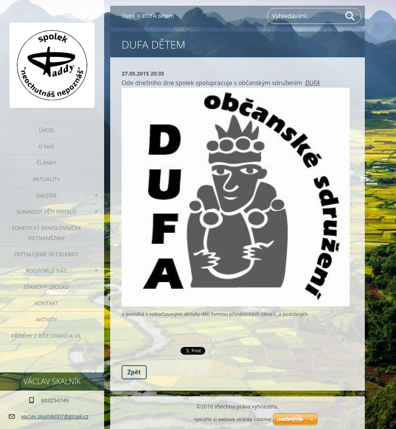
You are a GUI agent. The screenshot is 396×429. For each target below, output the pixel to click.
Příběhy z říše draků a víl (46, 335)
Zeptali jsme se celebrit (46, 254)
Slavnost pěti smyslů (46, 211)
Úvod (46, 130)
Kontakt (47, 303)
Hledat (350, 16)
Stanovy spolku (46, 286)
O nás (46, 146)
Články (46, 162)
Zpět (134, 372)
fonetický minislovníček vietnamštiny (46, 232)
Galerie (46, 195)
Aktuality (46, 179)
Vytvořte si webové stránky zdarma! (233, 419)
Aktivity (46, 319)
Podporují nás (46, 270)
